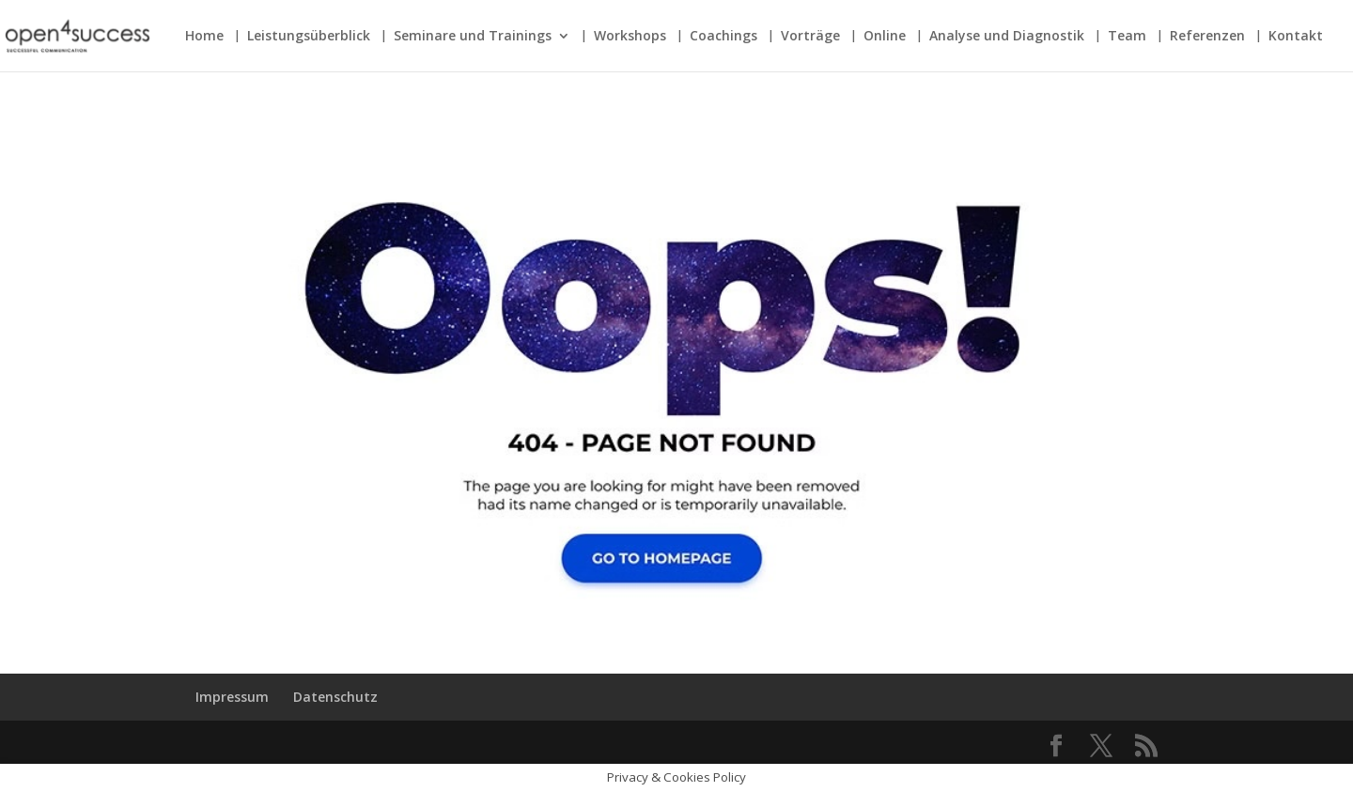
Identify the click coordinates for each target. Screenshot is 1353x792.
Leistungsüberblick (308, 36)
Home (204, 36)
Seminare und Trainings (473, 36)
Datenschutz (335, 697)
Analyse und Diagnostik (1006, 36)
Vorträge (810, 36)
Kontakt (1295, 36)
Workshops (630, 36)
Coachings (723, 36)
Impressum (232, 697)
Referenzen (1207, 36)
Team (1127, 36)
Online (884, 36)
